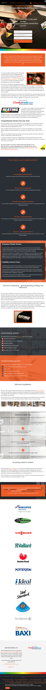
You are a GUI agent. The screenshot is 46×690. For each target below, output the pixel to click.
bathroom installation (39, 390)
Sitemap (26, 676)
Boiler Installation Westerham (35, 681)
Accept (7, 687)
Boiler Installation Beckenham (21, 679)
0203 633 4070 (22, 2)
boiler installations (13, 468)
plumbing (20, 652)
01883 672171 (13, 489)
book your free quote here (28, 491)
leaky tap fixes (20, 77)
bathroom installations (12, 79)
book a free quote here (12, 149)
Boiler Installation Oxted (21, 681)
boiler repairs (12, 652)
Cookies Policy (40, 676)
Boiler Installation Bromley (36, 679)
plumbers (20, 336)
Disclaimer (30, 676)
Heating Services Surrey (7, 679)
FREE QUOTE (16, 41)
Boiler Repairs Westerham (40, 682)
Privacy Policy (34, 676)
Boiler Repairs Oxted (28, 682)
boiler (4, 79)
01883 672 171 (15, 2)
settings (39, 685)
